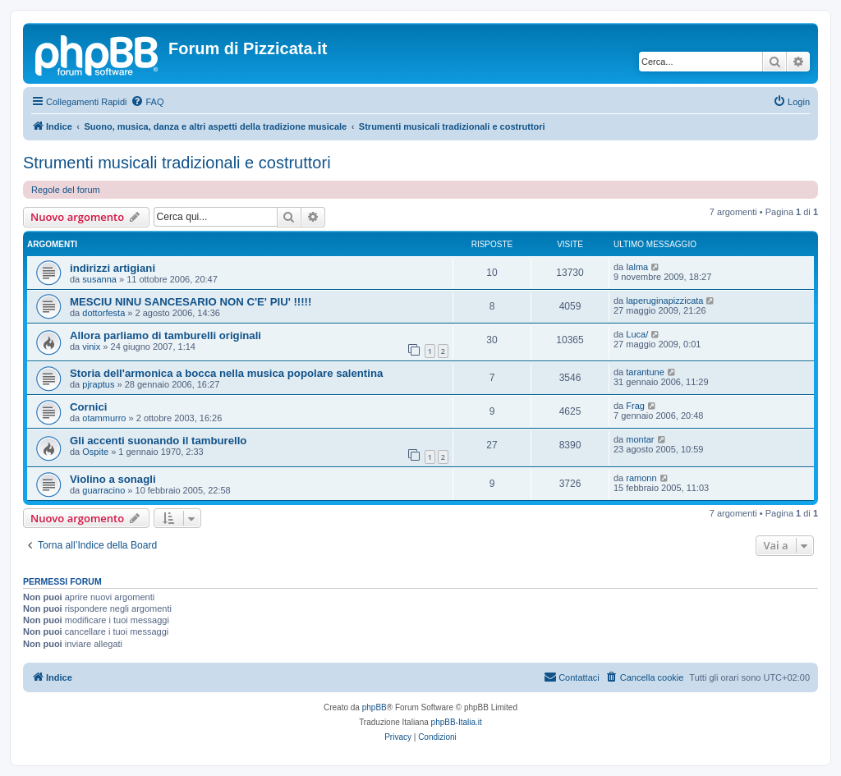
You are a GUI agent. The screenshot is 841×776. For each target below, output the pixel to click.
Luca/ (637, 334)
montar (640, 439)
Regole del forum (65, 190)
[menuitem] (147, 102)
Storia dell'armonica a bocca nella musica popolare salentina (226, 373)
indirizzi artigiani (112, 268)
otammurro (104, 418)
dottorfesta (103, 313)
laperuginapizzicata (664, 300)
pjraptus (98, 384)
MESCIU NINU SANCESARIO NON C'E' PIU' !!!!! (190, 302)
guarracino (103, 490)
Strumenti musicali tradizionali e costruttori (177, 163)
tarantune (645, 372)
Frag (635, 406)
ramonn (641, 478)
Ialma (637, 267)
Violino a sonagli (113, 479)
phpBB (374, 707)
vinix (91, 346)
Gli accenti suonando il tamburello (158, 440)
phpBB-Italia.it (456, 722)
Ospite (95, 452)
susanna (99, 279)
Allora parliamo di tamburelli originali (165, 335)
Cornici (88, 407)
